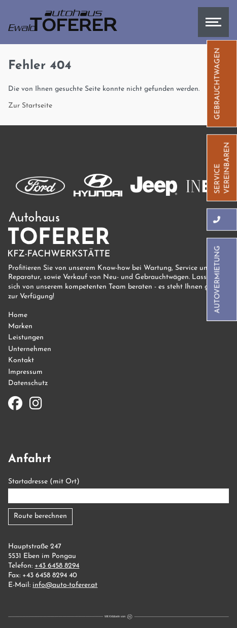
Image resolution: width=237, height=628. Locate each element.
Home (17, 315)
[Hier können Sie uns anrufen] (217, 219)
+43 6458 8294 (57, 566)
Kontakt (21, 360)
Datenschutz (28, 383)
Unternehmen (29, 349)
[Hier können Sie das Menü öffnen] (213, 22)
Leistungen (26, 337)
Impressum (25, 372)
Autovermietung (217, 279)
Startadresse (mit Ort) (44, 481)
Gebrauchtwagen (217, 83)
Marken (20, 326)
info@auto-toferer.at (64, 585)
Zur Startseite (30, 106)
